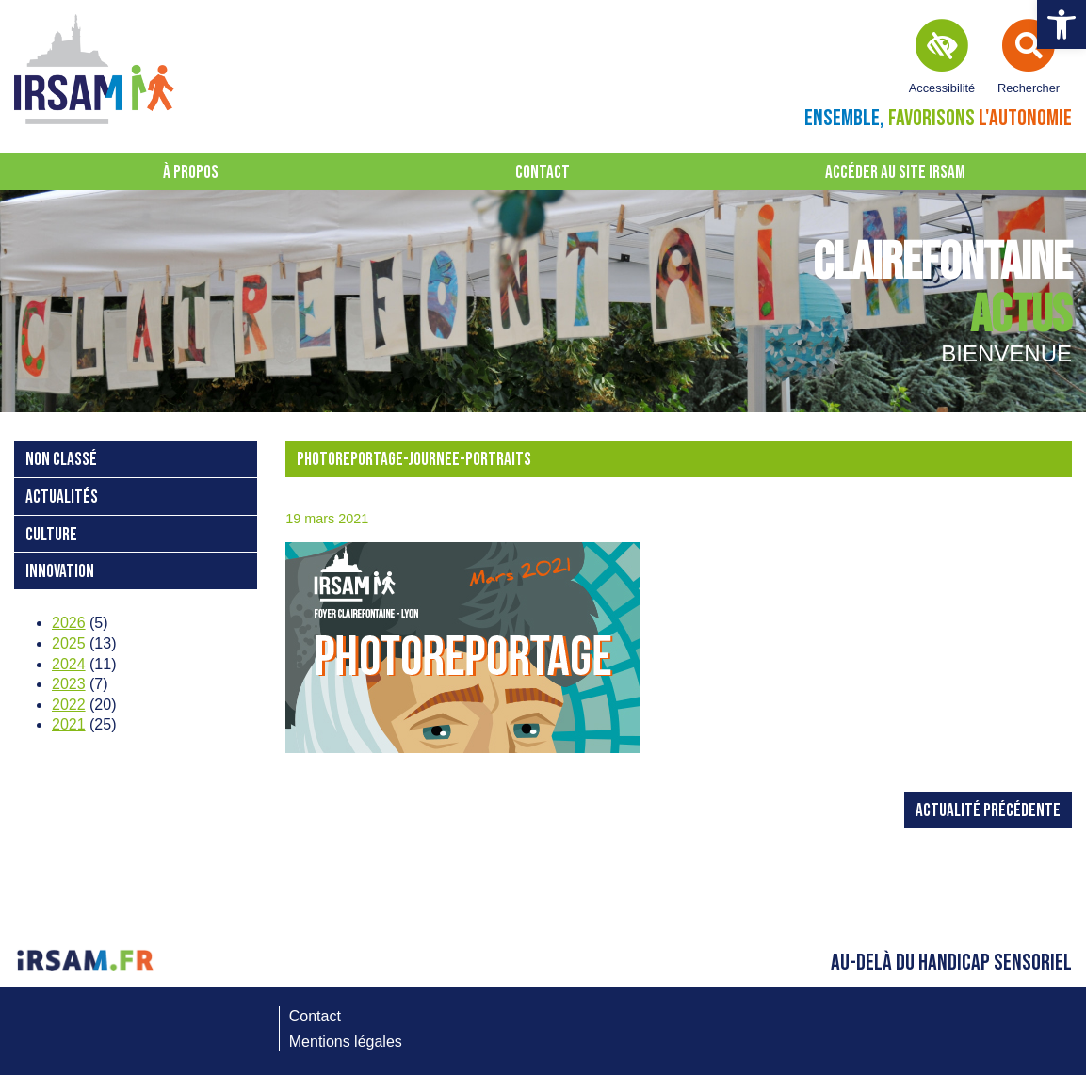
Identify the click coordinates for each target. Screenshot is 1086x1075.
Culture (51, 535)
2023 (69, 684)
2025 (69, 643)
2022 (69, 705)
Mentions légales (345, 1042)
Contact (542, 173)
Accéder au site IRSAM (895, 173)
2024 (69, 664)
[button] (1061, 24)
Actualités (61, 497)
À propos (191, 173)
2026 (69, 623)
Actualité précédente (988, 811)
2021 (69, 724)
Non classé (61, 460)
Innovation (59, 572)
